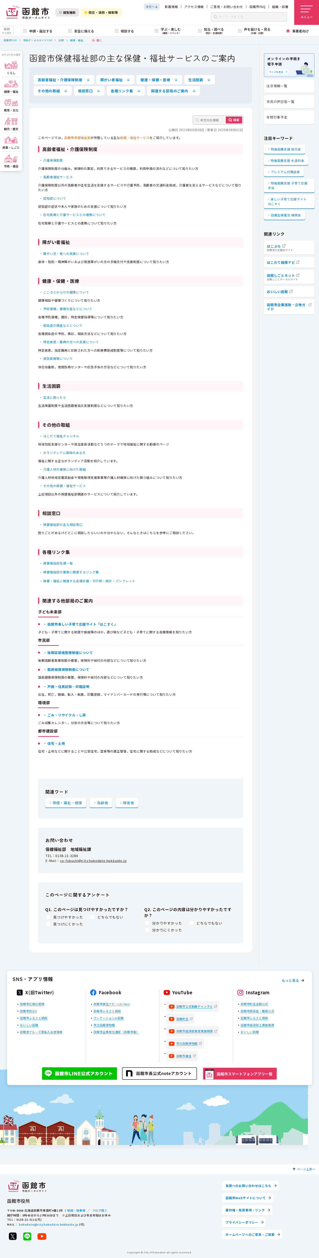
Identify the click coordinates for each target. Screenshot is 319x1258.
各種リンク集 (122, 90)
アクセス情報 (194, 6)
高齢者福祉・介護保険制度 (60, 79)
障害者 (128, 802)
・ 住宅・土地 (54, 743)
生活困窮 (195, 79)
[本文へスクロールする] (152, 6)
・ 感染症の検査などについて (61, 325)
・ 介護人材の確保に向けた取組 (62, 469)
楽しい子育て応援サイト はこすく (287, 201)
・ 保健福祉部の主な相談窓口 (61, 524)
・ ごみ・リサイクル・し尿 (64, 715)
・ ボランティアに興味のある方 (62, 452)
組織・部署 (280, 6)
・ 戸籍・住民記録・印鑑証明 (66, 686)
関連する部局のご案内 (169, 90)
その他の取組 (49, 90)
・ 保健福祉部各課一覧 (56, 563)
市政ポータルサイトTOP (37, 40)
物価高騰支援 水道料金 (287, 160)
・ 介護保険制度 (51, 160)
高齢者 (102, 802)
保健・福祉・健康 (67, 802)
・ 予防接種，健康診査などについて (66, 309)
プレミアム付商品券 (285, 172)
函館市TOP (10, 40)
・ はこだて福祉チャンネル (59, 436)
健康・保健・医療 (155, 79)
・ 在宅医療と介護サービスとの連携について (72, 214)
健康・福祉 (76, 40)
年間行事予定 (277, 117)
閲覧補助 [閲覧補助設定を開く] (67, 12)
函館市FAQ (257, 6)
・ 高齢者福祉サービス (56, 177)
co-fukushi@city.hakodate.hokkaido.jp (93, 860)
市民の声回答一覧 (280, 101)
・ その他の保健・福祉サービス (62, 485)
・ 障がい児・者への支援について (64, 253)
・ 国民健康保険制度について (66, 669)
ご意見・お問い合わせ (226, 6)
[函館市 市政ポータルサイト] (28, 12)
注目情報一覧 (277, 85)
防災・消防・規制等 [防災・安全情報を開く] (101, 12)
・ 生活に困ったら (52, 397)
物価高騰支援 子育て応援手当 (287, 185)
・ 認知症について (52, 198)
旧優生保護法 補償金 (286, 215)
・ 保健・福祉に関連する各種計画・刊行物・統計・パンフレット (87, 580)
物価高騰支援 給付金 (286, 149)
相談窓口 (85, 90)
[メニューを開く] (306, 12)
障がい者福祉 (111, 79)
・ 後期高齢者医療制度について (68, 652)
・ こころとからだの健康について (64, 292)
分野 (61, 40)
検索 (236, 120)
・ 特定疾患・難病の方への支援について (69, 342)
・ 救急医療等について (56, 358)
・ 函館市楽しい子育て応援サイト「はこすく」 (80, 624)
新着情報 (171, 6)
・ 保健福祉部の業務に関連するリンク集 (69, 572)
